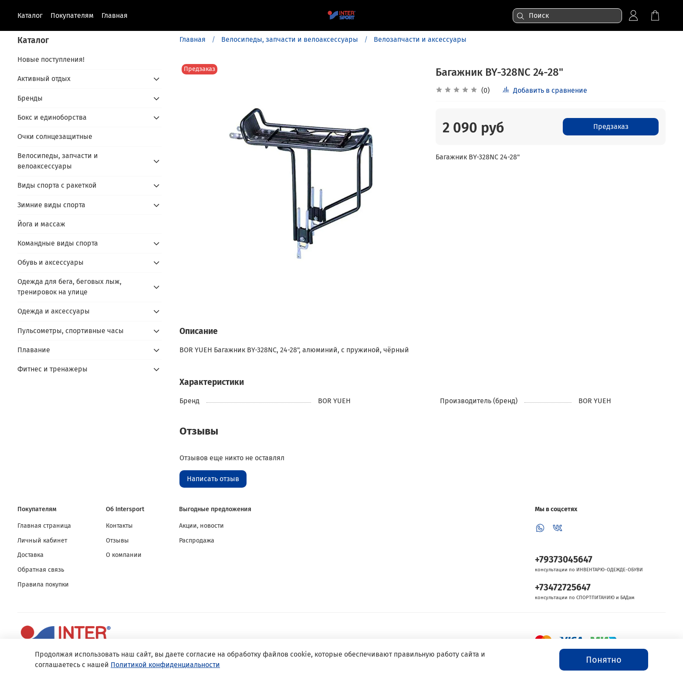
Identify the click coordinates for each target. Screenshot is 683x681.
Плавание (33, 350)
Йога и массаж (41, 224)
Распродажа (196, 540)
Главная (192, 39)
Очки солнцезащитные (54, 136)
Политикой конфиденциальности (165, 665)
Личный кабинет (42, 540)
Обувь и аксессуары (50, 262)
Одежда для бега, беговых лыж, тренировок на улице (69, 286)
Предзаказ (611, 126)
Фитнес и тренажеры (52, 369)
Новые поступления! (51, 59)
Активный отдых (44, 78)
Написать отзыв (213, 479)
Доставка (30, 555)
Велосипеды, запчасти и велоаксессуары (289, 39)
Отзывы (117, 540)
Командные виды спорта (57, 243)
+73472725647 (563, 587)
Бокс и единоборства (52, 117)
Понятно (604, 659)
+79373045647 (563, 559)
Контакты (119, 525)
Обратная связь (40, 569)
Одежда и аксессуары (53, 311)
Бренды (30, 98)
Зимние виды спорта (51, 205)
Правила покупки (43, 584)
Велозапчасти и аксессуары (420, 39)
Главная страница (44, 525)
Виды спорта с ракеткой (57, 185)
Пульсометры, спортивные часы (70, 331)
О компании (124, 555)
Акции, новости (201, 525)
